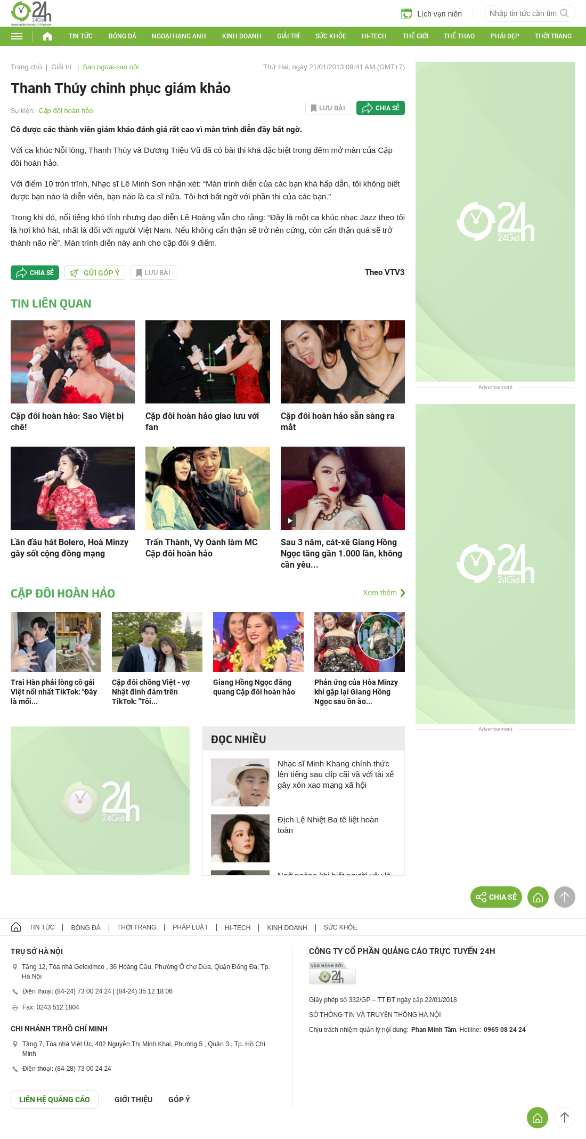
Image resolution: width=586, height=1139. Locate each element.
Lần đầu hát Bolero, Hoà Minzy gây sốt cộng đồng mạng (69, 548)
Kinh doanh (242, 36)
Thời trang (553, 36)
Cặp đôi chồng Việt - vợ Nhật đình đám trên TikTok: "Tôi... (151, 692)
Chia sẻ (388, 108)
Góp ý (179, 1099)
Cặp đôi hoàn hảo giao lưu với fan (202, 421)
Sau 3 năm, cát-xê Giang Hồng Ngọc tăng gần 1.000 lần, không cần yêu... (341, 553)
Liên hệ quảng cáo (54, 1099)
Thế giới (415, 36)
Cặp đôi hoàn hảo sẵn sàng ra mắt (338, 421)
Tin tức (81, 36)
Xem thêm (380, 592)
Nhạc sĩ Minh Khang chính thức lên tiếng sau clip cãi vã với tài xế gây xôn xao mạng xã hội (336, 774)
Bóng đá (122, 36)
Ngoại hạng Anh (179, 36)
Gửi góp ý (95, 273)
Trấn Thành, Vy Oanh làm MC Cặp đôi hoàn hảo (201, 548)
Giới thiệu (133, 1099)
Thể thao (459, 36)
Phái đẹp (505, 36)
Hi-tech (374, 36)
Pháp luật (190, 927)
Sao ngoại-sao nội (111, 67)
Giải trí (288, 36)
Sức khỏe (330, 36)
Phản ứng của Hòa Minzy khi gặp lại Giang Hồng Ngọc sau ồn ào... (356, 692)
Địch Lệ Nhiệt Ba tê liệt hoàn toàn (328, 825)
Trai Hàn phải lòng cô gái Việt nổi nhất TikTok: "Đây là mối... (54, 692)
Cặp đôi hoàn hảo (65, 111)
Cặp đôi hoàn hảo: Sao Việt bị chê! (67, 421)
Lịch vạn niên (431, 13)
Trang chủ (26, 67)
